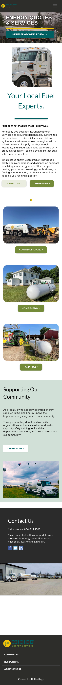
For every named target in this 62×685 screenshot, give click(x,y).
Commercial (12, 654)
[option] (31, 27)
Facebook (13, 541)
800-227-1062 (32, 529)
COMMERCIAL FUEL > (31, 249)
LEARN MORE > (15, 448)
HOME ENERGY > (31, 308)
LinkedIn (39, 541)
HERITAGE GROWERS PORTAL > (29, 34)
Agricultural (12, 669)
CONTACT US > (14, 183)
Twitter (25, 541)
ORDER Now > (42, 183)
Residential (11, 661)
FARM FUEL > (31, 367)
